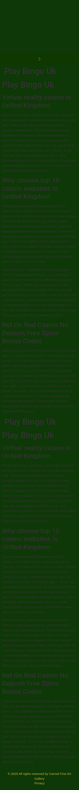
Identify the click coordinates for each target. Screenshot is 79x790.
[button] (39, 59)
